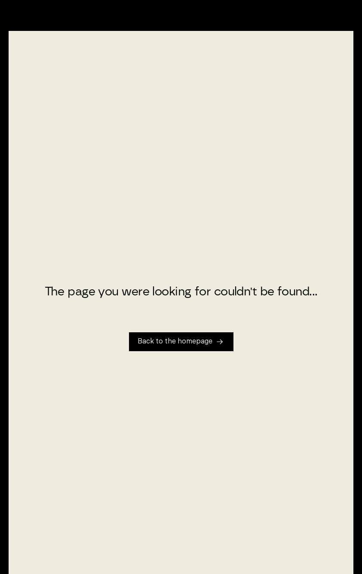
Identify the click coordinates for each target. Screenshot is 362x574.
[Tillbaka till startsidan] (181, 341)
